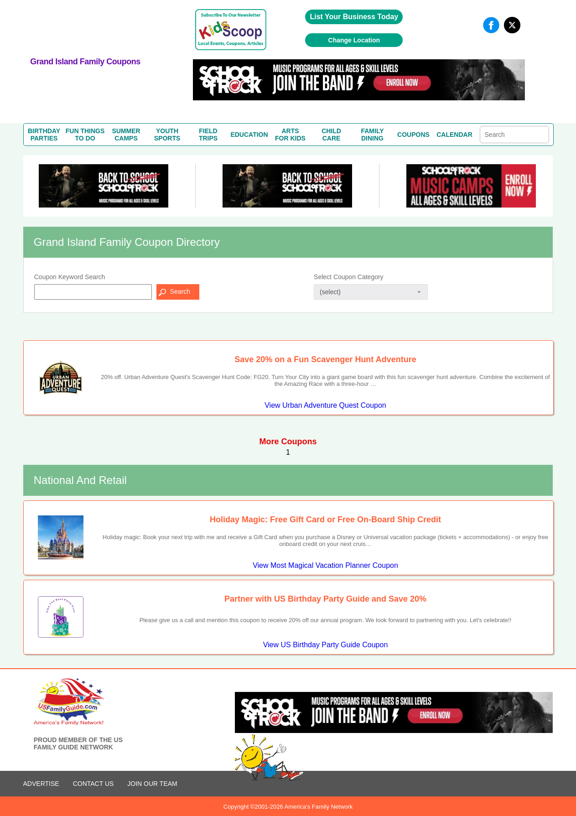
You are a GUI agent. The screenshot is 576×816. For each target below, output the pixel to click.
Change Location (354, 40)
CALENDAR (454, 134)
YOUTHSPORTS (167, 134)
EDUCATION (249, 134)
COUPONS (413, 134)
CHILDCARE (331, 134)
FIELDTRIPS (208, 134)
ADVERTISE (41, 783)
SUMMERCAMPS (126, 134)
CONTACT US (93, 783)
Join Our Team (152, 783)
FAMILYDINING (372, 134)
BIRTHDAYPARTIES (44, 134)
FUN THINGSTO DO (85, 134)
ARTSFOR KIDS (290, 134)
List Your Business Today (354, 17)
